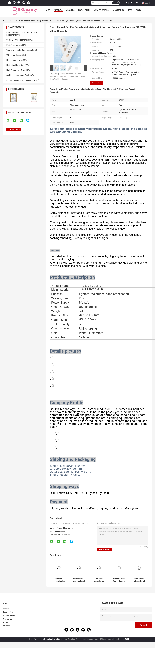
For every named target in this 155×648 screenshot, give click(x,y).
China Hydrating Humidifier (49, 639)
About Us (70, 10)
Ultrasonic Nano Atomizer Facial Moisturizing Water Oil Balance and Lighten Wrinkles (78, 580)
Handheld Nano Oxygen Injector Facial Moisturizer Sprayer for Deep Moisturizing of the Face (119, 580)
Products (58, 10)
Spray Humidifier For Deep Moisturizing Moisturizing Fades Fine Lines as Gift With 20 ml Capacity (67, 76)
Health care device (14, 60)
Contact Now (96, 83)
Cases (138, 10)
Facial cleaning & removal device (20, 80)
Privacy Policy (33, 639)
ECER (127, 639)
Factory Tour (84, 10)
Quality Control (102, 10)
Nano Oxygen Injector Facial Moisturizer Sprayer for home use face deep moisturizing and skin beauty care (139, 580)
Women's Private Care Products (20, 50)
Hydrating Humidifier (27, 21)
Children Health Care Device (18, 75)
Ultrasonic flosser (14, 55)
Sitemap (6, 626)
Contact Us (118, 10)
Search (115, 3)
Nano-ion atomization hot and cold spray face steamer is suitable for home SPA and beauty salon (59, 580)
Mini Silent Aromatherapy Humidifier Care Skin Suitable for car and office (99, 580)
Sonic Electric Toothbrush (17, 40)
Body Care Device (14, 45)
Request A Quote (132, 3)
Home (47, 10)
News (129, 10)
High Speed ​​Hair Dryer (16, 70)
